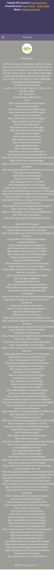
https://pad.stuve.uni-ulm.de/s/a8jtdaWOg (27, 284)
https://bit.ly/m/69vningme (27, 124)
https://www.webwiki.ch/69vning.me (27, 535)
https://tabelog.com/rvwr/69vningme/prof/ (27, 154)
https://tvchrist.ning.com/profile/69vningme (27, 230)
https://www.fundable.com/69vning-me (27, 366)
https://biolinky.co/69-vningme (27, 387)
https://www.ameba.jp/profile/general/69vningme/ (27, 218)
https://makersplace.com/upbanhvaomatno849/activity (27, 335)
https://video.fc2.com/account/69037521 (27, 357)
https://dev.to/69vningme (27, 224)
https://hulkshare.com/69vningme (27, 453)
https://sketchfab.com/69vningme (27, 209)
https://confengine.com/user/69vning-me (27, 517)
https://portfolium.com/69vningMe (27, 511)
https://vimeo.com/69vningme (27, 115)
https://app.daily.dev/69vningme (27, 450)
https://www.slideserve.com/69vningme (27, 393)
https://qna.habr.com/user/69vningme (27, 266)
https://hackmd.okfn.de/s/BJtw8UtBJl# (27, 514)
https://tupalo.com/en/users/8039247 (27, 369)
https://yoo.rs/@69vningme (27, 338)
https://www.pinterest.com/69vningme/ (27, 112)
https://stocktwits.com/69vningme (27, 305)
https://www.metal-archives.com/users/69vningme (27, 341)
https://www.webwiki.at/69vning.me (27, 538)
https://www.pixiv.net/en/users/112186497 (27, 251)
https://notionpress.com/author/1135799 (27, 423)
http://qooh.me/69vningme (27, 553)
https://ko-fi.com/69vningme (27, 178)
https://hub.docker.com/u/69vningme (27, 160)
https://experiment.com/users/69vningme (27, 435)
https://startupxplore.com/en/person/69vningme (27, 550)
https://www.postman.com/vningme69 (27, 245)
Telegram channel (30, 9)
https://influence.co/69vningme (27, 378)
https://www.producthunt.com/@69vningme (27, 248)
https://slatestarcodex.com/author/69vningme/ (27, 496)
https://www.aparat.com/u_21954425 (27, 181)
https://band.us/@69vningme (27, 260)
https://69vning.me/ (31, 85)
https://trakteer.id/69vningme (27, 408)
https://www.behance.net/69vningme (27, 130)
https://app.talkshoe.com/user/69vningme (27, 520)
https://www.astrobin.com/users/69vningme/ (27, 405)
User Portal (29, 6)
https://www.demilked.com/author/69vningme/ (27, 486)
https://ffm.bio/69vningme (27, 432)
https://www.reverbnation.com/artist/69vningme (27, 187)
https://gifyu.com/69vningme (27, 332)
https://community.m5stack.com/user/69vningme (27, 480)
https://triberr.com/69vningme (27, 372)
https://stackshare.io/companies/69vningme (27, 275)
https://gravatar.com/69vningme (27, 121)
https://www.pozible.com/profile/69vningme (27, 396)
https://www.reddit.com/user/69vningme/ (27, 118)
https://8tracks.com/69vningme (27, 314)
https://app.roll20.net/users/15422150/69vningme (27, 354)
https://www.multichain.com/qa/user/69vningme (27, 541)
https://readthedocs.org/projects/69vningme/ (27, 196)
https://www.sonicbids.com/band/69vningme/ (27, 287)
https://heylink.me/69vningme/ (27, 136)
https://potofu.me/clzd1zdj (27, 508)
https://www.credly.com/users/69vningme (27, 254)
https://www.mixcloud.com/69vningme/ (27, 151)
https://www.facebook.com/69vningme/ (27, 103)
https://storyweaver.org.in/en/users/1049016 (27, 547)
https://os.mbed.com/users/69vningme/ (27, 375)
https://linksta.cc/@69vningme (27, 142)
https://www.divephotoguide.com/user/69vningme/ (27, 399)
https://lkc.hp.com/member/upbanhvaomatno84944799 (28, 157)
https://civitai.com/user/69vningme (27, 384)
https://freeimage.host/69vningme (27, 429)
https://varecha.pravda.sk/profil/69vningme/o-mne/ (27, 317)
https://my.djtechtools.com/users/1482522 (27, 556)
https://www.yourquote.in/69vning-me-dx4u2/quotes (27, 529)
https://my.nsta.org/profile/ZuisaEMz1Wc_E (27, 308)
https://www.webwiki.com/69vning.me (27, 360)
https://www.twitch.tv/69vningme (27, 139)
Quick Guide (43, 6)
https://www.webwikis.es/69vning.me (27, 532)
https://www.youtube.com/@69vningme (27, 109)
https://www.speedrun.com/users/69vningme (27, 390)
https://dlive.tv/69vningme (27, 438)
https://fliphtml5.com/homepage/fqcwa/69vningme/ (27, 206)
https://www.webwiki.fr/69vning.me (27, 499)
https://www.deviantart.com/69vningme (27, 184)
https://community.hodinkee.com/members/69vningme (28, 296)
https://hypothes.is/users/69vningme (27, 381)
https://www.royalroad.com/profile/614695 (27, 502)
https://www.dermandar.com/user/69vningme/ (27, 544)
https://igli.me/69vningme (27, 145)
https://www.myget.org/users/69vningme (27, 462)
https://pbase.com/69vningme (27, 203)
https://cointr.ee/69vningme (27, 148)
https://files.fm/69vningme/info (27, 311)
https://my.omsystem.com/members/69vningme (27, 426)
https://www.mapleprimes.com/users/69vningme (27, 505)
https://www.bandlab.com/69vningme (27, 344)
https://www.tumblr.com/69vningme (27, 127)
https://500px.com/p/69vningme (27, 175)
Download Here (39, 2)
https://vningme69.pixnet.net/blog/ (27, 257)
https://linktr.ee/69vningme (27, 133)
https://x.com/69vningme (27, 106)
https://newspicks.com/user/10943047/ (27, 329)
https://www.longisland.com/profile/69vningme (27, 363)
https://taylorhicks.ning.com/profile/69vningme (27, 263)
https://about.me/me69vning (27, 172)
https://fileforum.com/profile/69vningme (27, 456)
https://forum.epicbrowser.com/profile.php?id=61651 (27, 477)
